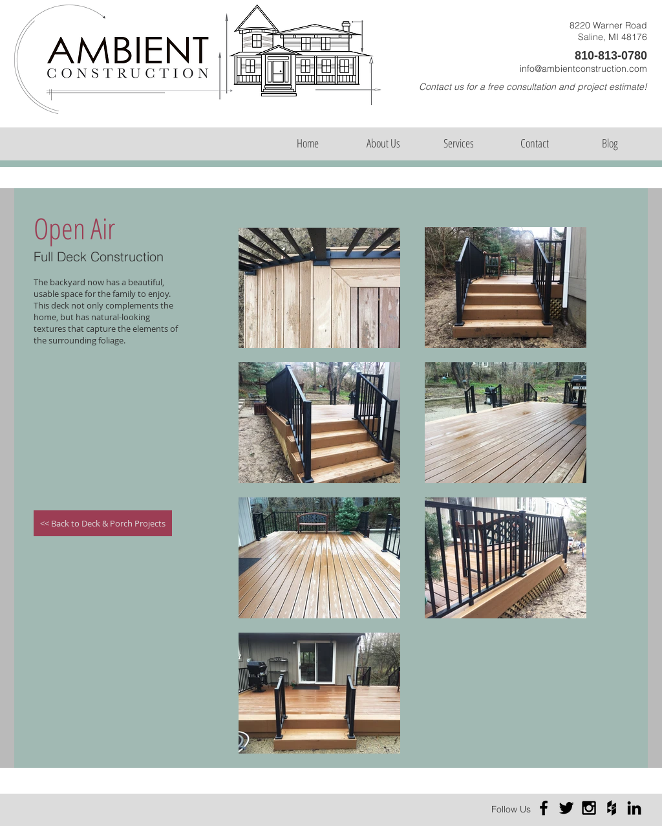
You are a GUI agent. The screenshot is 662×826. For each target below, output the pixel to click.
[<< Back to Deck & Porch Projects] (103, 523)
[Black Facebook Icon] (543, 808)
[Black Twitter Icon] (566, 808)
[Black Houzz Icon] (611, 808)
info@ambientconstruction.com (583, 68)
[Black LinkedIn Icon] (634, 808)
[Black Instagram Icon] (589, 808)
